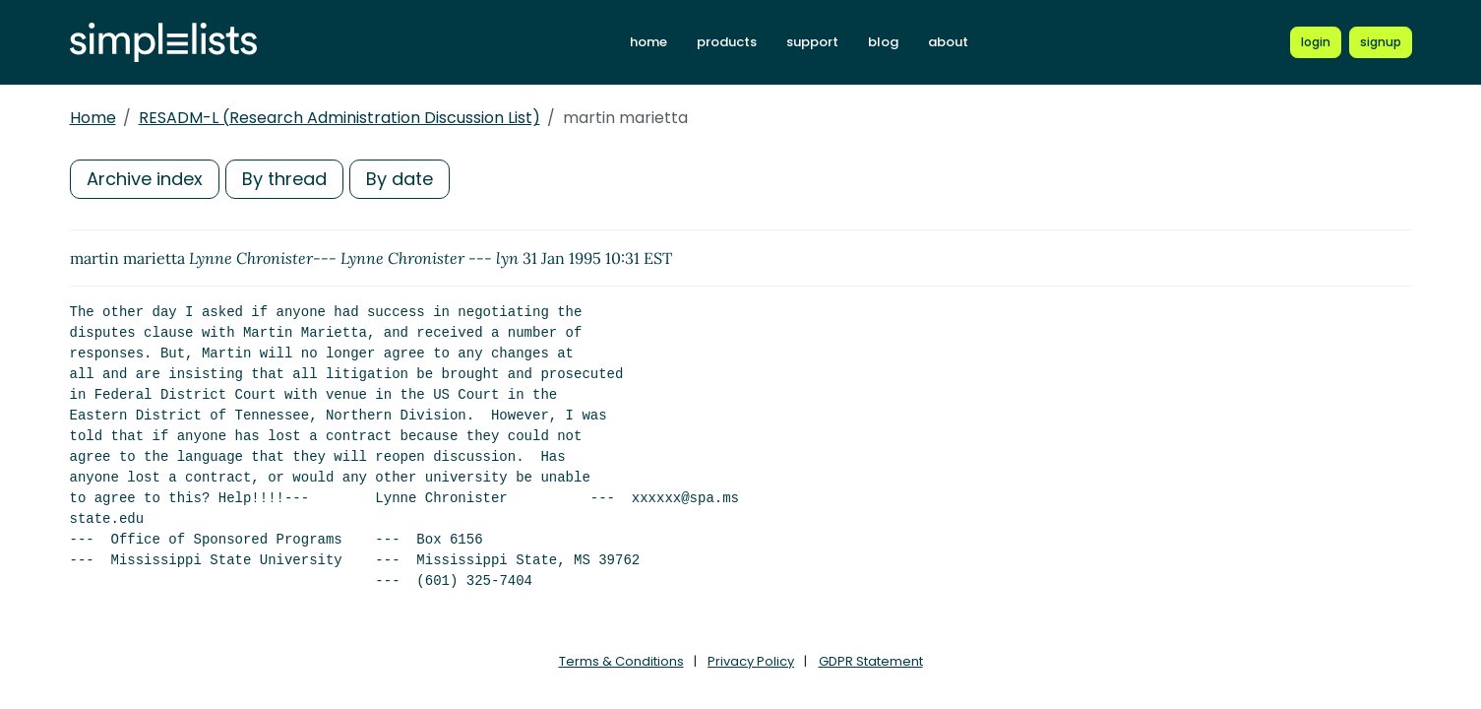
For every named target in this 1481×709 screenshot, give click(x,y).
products (727, 41)
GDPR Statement (871, 661)
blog (883, 41)
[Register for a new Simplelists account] (1380, 42)
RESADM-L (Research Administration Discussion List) (339, 117)
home (648, 41)
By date (399, 178)
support (812, 41)
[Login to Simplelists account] (1315, 42)
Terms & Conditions (621, 661)
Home (93, 117)
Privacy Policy (751, 661)
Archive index (145, 178)
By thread (284, 178)
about (948, 41)
